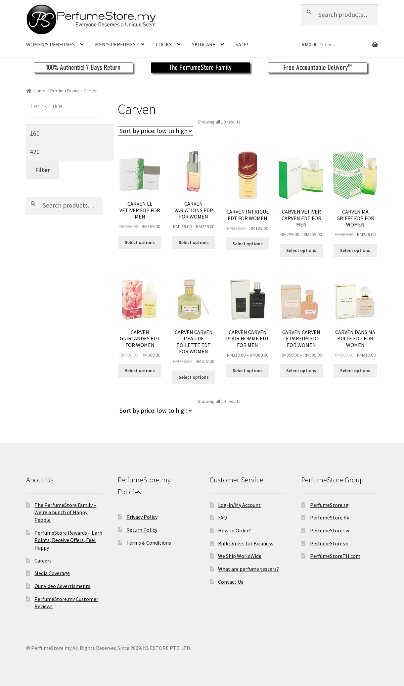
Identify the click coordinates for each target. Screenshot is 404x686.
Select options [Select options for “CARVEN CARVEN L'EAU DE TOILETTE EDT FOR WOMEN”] (194, 377)
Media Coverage (52, 573)
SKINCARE (203, 44)
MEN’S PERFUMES (115, 44)
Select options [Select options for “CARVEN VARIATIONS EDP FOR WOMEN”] (194, 242)
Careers (43, 560)
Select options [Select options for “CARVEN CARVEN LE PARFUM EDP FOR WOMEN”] (301, 370)
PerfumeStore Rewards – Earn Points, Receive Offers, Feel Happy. (68, 540)
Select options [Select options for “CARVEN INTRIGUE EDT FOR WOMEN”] (248, 244)
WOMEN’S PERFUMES (50, 44)
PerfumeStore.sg (329, 505)
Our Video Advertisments (62, 586)
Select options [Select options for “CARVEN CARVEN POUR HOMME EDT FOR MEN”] (248, 370)
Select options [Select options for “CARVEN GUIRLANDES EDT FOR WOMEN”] (140, 370)
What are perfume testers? (248, 568)
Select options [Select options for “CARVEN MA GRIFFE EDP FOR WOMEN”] (355, 250)
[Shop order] (155, 131)
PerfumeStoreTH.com (335, 556)
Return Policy (141, 529)
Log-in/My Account (239, 505)
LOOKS (164, 44)
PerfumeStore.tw (329, 530)
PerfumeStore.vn (329, 543)
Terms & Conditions (148, 542)
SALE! (242, 44)
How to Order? (234, 530)
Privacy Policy (141, 517)
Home (39, 91)
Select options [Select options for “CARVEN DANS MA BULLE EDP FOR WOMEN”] (355, 370)
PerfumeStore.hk (329, 517)
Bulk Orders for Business (245, 543)
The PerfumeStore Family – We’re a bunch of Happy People (65, 512)
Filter (42, 170)
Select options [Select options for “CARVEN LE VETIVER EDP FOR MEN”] (140, 242)
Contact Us (230, 581)
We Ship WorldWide (239, 556)
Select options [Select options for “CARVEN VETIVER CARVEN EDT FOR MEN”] (301, 250)
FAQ (222, 517)
